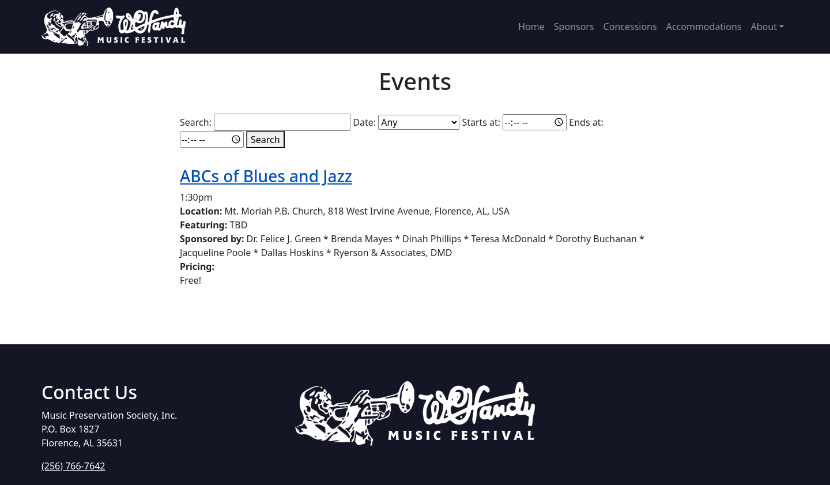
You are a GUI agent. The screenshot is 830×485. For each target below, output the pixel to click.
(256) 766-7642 (73, 466)
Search (265, 139)
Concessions (630, 26)
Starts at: (481, 122)
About (764, 26)
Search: (196, 122)
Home (531, 26)
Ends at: (586, 122)
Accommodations (704, 26)
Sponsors (574, 26)
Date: (364, 122)
